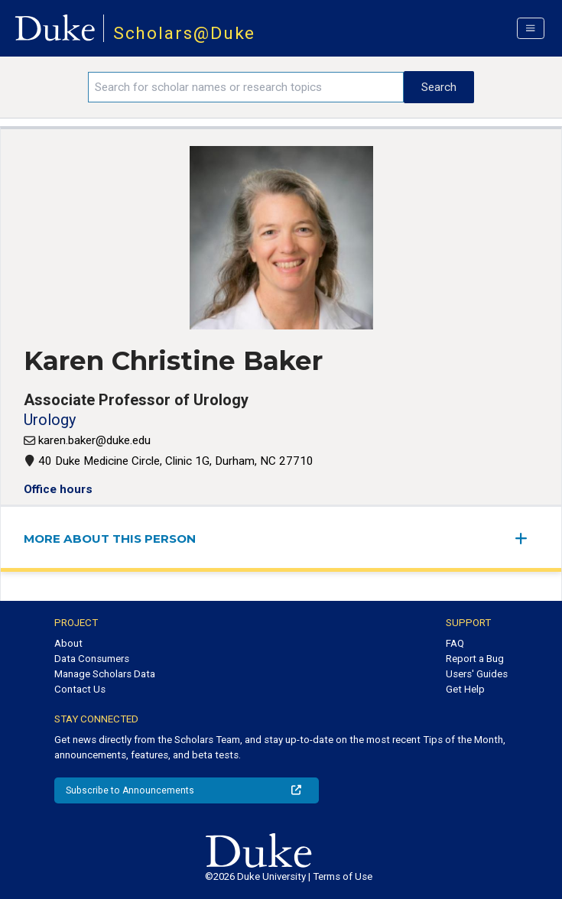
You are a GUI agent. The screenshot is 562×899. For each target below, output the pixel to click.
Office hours (58, 489)
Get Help (465, 689)
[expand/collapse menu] (526, 538)
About (68, 643)
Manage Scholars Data (104, 674)
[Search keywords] (246, 87)
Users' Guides (477, 674)
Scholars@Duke (184, 33)
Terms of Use (342, 876)
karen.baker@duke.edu (94, 440)
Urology (50, 420)
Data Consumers (91, 658)
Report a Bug (475, 658)
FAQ (455, 643)
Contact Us (80, 689)
